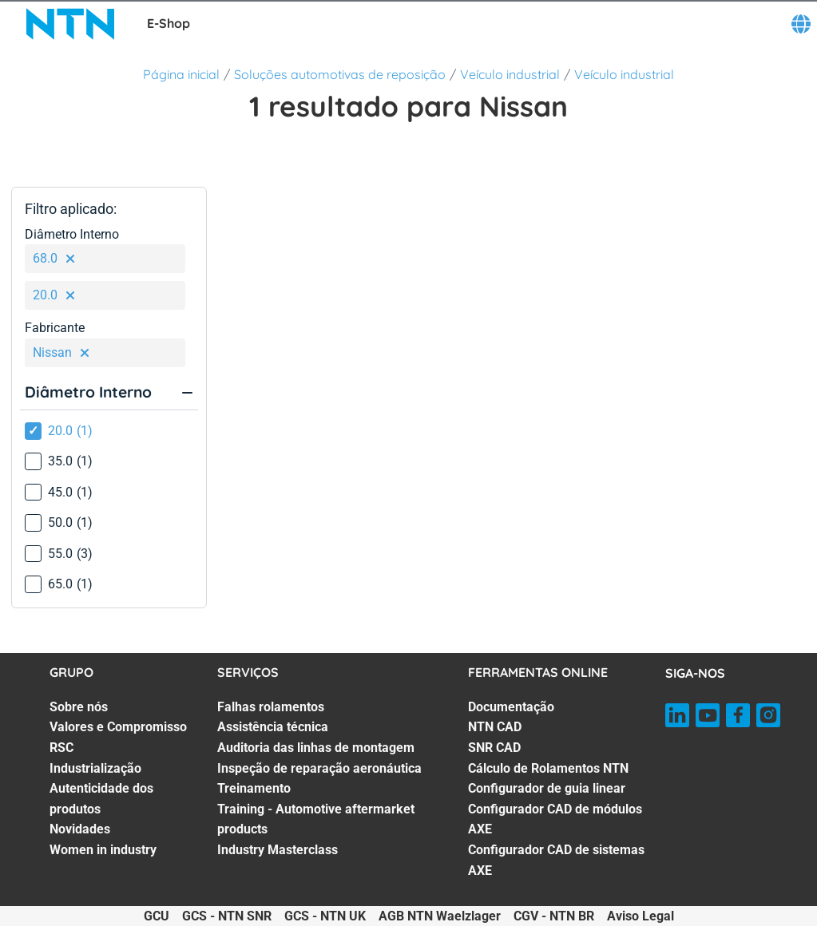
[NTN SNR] (70, 24)
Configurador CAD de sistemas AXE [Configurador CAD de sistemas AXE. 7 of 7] (556, 860)
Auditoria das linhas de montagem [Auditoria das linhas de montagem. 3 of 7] (315, 747)
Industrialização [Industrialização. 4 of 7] (95, 768)
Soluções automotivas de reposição (340, 74)
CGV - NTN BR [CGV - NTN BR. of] (554, 916)
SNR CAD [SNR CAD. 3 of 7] (494, 747)
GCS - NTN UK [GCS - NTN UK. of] (325, 916)
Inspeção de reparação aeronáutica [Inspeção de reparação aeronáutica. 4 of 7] (319, 768)
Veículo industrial (510, 74)
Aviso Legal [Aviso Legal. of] (640, 916)
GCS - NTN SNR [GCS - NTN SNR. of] (227, 916)
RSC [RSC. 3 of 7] (61, 747)
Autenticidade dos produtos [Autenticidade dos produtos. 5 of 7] (101, 799)
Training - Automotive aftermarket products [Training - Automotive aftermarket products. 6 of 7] (315, 819)
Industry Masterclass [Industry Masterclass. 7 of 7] (277, 849)
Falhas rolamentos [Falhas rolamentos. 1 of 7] (270, 706)
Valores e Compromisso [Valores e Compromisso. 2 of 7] (118, 726)
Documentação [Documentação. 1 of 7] (511, 706)
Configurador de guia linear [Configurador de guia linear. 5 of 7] (546, 788)
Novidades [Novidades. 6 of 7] (80, 829)
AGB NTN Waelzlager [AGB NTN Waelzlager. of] (440, 916)
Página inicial (181, 74)
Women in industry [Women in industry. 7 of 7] (103, 849)
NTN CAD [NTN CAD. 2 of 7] (495, 726)
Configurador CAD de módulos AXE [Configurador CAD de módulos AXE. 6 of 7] (555, 819)
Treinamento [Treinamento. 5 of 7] (254, 788)
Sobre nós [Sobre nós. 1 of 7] (79, 706)
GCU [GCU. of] (156, 916)
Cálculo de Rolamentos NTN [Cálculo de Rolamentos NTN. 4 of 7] (548, 768)
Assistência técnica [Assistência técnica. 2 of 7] (272, 726)
